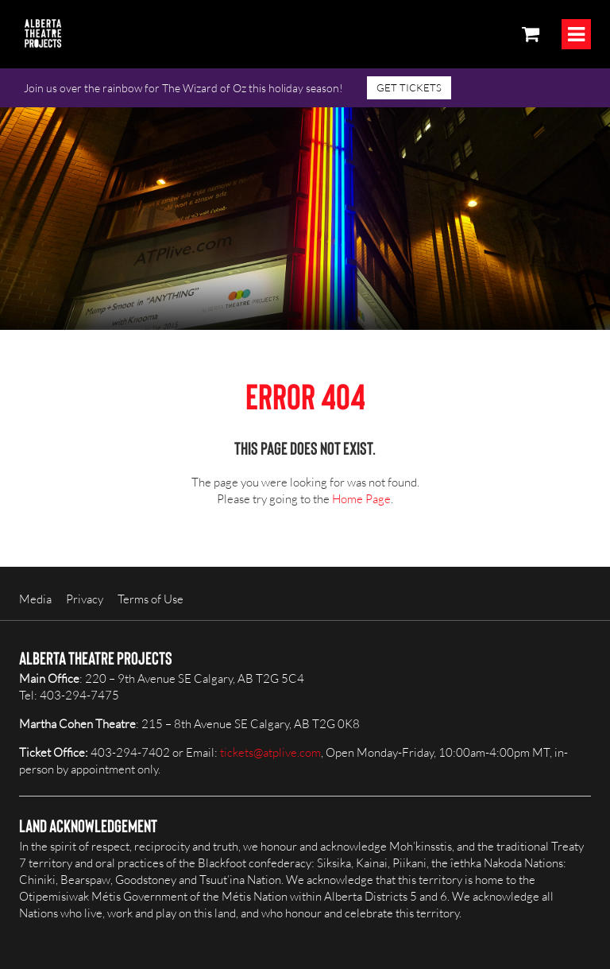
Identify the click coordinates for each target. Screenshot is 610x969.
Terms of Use (150, 599)
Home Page (361, 498)
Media (35, 599)
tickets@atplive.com (270, 752)
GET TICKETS (409, 87)
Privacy (84, 599)
